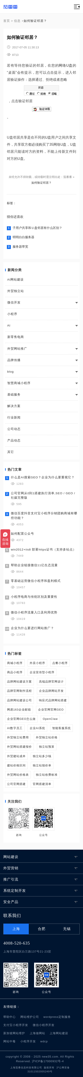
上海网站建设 (59, 1033)
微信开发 (14, 302)
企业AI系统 (37, 728)
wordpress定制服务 (57, 1017)
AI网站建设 (15, 279)
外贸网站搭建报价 (19, 746)
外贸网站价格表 (18, 774)
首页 (6, 21)
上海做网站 (37, 1033)
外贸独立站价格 (47, 737)
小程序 (12, 314)
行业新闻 (14, 417)
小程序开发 (28, 1041)
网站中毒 (9, 1041)
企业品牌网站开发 (51, 690)
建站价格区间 (16, 765)
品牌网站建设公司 (19, 700)
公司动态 (14, 429)
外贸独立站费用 (18, 737)
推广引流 (10, 879)
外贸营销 (10, 868)
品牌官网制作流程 (19, 690)
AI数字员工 (15, 728)
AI (9, 325)
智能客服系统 (61, 728)
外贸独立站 (15, 291)
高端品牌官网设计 (51, 681)
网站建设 (10, 857)
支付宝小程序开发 (15, 1025)
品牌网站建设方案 (19, 681)
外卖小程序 (37, 663)
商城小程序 (15, 663)
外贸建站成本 (16, 756)
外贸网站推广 (17, 348)
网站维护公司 (29, 1017)
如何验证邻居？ (41, 182)
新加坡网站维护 (14, 1033)
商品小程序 (15, 672)
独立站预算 (46, 746)
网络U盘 (66, 65)
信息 (17, 21)
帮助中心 (9, 1017)
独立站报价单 (42, 765)
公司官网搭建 (16, 784)
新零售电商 (15, 337)
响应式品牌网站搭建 (53, 700)
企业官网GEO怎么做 (21, 719)
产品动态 (14, 440)
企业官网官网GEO (51, 709)
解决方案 (14, 406)
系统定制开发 (14, 890)
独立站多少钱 (42, 756)
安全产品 (10, 902)
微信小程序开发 (43, 1025)
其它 (10, 452)
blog (10, 371)
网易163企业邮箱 (19, 709)
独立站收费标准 (47, 774)
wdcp (44, 1041)
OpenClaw (50, 719)
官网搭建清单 (42, 784)
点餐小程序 (60, 663)
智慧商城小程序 (19, 383)
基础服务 (14, 394)
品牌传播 (14, 360)
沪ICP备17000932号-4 (48, 1061)
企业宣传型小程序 (42, 672)
